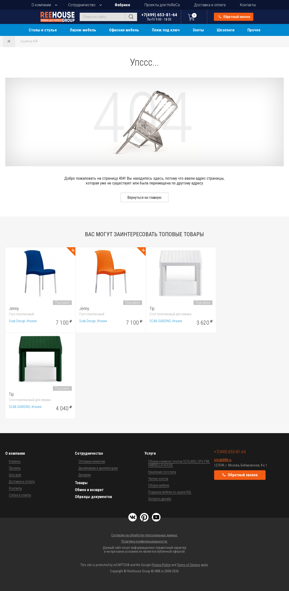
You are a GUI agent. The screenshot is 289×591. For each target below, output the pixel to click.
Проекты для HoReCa (162, 4)
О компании (41, 4)
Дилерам (84, 475)
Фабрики (122, 4)
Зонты (198, 30)
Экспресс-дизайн (159, 499)
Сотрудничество (81, 4)
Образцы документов (93, 496)
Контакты (248, 4)
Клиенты (15, 461)
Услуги (150, 453)
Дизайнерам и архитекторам (98, 468)
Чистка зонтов (158, 479)
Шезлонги (225, 30)
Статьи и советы (20, 495)
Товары (81, 483)
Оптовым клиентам (91, 461)
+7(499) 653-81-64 (159, 16)
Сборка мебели (158, 485)
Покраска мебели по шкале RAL (169, 492)
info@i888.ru (222, 460)
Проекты (15, 468)
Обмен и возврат (89, 490)
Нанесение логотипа (162, 472)
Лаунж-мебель (83, 30)
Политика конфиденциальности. (144, 541)
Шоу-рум (15, 475)
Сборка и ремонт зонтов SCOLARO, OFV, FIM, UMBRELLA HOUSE (179, 463)
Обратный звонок (234, 17)
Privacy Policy (161, 565)
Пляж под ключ (166, 30)
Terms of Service (188, 565)
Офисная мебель (124, 30)
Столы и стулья (43, 30)
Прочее (254, 30)
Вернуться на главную (144, 197)
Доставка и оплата (210, 4)
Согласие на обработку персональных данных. (144, 535)
